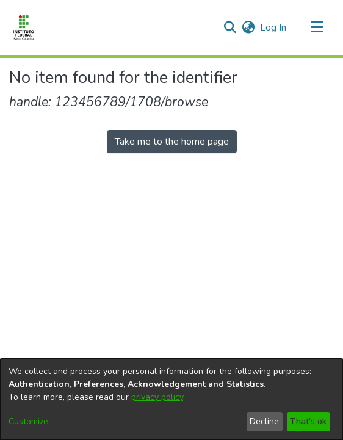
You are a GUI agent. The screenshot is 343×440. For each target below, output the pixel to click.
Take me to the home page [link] (172, 141)
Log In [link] (273, 27)
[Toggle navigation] (317, 27)
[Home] (23, 27)
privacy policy (157, 397)
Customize (28, 421)
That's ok (308, 421)
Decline (264, 421)
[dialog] (171, 399)
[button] (229, 27)
